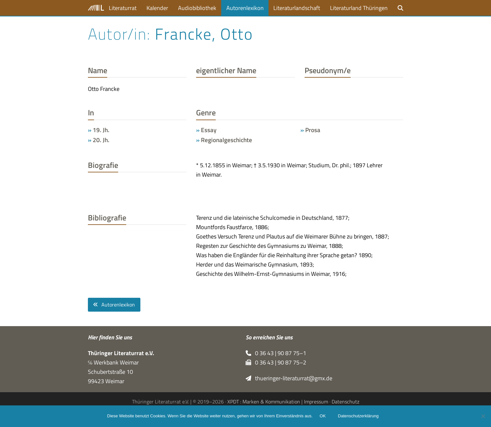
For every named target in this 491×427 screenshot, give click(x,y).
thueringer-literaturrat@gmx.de (289, 378)
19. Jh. (101, 129)
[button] (400, 8)
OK (323, 416)
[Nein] (483, 416)
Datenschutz (345, 401)
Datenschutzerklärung (359, 416)
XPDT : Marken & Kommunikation (263, 401)
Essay (208, 129)
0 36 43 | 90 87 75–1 (276, 353)
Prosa (312, 129)
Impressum (316, 401)
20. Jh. (101, 139)
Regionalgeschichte (226, 139)
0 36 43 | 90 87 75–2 (276, 362)
